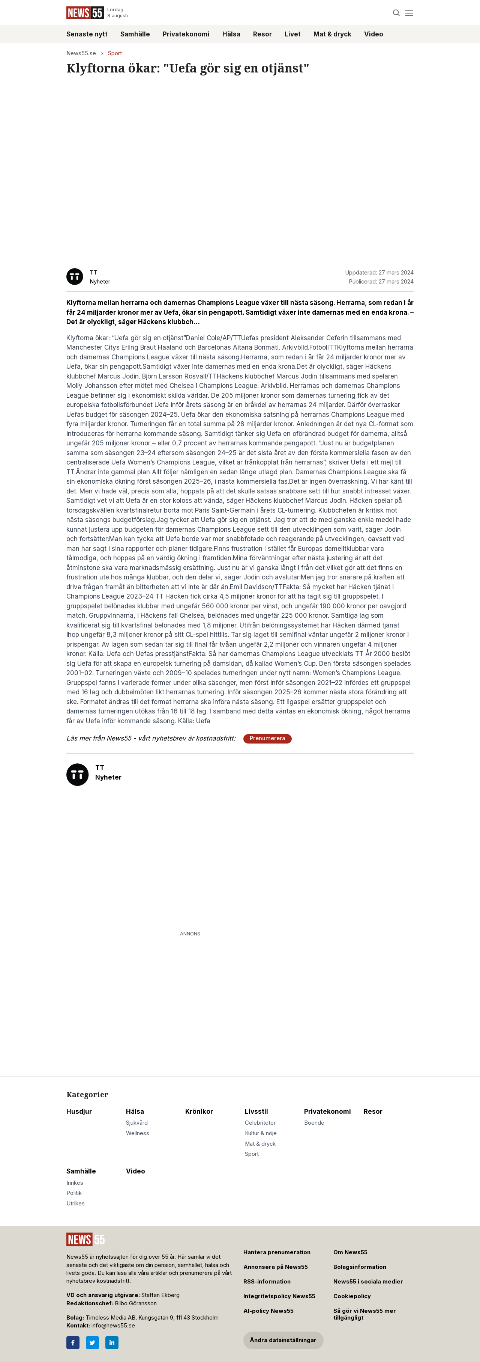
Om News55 (350, 1252)
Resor (262, 34)
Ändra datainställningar (283, 1340)
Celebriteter (260, 1122)
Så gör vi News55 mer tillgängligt (364, 1314)
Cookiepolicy (352, 1296)
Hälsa (231, 34)
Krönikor (199, 1111)
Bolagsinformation (359, 1267)
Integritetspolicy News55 (279, 1296)
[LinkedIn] (111, 1342)
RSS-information (267, 1281)
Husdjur (79, 1111)
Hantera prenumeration (276, 1252)
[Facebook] (73, 1342)
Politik (74, 1193)
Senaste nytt (87, 34)
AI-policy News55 (268, 1311)
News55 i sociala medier (368, 1281)
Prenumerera (267, 738)
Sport (115, 53)
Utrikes (75, 1203)
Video (373, 34)
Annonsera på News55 (275, 1267)
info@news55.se (113, 1325)
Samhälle (135, 34)
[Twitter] (92, 1342)
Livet (293, 34)
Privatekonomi (186, 34)
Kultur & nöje (261, 1133)
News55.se (81, 53)
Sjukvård (137, 1122)
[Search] (396, 13)
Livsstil (256, 1111)
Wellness (137, 1133)
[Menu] (409, 13)
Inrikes (74, 1182)
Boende (314, 1122)
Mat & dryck (332, 34)
